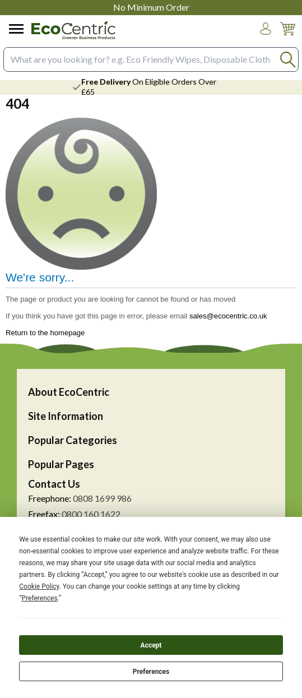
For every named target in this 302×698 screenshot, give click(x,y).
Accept (151, 645)
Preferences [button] (40, 598)
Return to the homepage (45, 333)
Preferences (151, 672)
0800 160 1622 (91, 514)
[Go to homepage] (73, 30)
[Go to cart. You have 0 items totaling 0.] (287, 37)
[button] (265, 28)
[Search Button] (287, 59)
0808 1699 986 (102, 498)
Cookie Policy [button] (39, 586)
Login (265, 39)
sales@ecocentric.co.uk (228, 316)
